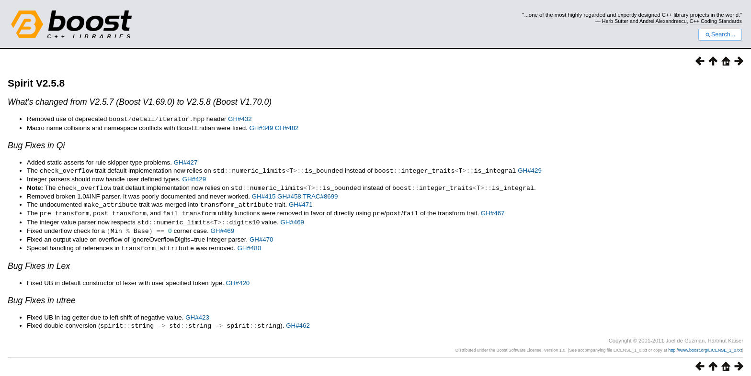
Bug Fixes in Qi (36, 145)
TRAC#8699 (320, 195)
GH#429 (530, 170)
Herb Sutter (615, 21)
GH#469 (292, 219)
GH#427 (186, 162)
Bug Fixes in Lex (39, 262)
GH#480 (249, 244)
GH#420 (238, 279)
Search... (720, 34)
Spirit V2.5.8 (36, 82)
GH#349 (261, 127)
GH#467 (493, 211)
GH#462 (298, 321)
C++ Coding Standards (716, 21)
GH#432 (240, 118)
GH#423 (197, 313)
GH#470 (261, 236)
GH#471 (301, 203)
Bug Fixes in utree (42, 296)
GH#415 (264, 195)
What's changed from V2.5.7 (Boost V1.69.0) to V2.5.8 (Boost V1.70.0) (140, 102)
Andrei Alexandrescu (663, 21)
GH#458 (289, 195)
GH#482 (287, 127)
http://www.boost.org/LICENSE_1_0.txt (705, 345)
